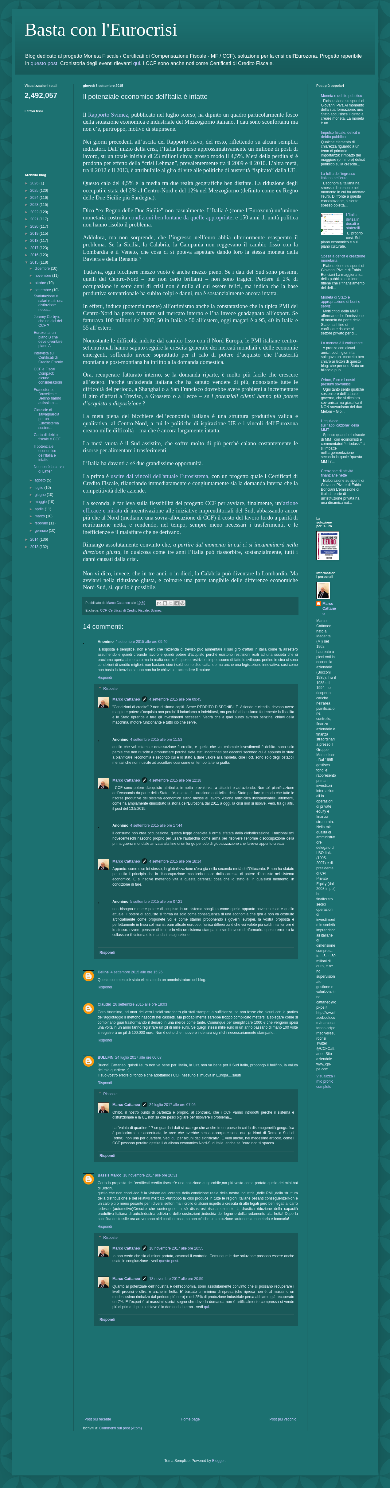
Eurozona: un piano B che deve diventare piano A (48, 339)
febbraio (42, 523)
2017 (35, 248)
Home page (190, 1419)
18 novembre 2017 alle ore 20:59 (176, 1279)
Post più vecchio (283, 1419)
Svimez (155, 610)
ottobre (41, 283)
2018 (35, 240)
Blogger (218, 1461)
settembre (43, 290)
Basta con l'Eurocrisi (101, 29)
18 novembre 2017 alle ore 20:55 (176, 1248)
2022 (35, 212)
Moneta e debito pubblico (341, 96)
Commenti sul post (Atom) (120, 1428)
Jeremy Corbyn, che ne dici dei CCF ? (48, 321)
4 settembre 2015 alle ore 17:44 (156, 825)
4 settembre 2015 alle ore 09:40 (141, 642)
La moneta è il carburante (342, 343)
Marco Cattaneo (126, 699)
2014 (35, 539)
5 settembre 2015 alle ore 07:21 (156, 901)
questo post (44, 63)
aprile (40, 509)
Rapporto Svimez (108, 114)
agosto (41, 480)
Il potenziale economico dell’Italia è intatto (45, 453)
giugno (41, 495)
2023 (35, 205)
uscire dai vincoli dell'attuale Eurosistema (159, 476)
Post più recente (97, 1419)
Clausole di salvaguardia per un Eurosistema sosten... (46, 419)
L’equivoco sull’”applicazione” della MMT (340, 425)
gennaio (42, 530)
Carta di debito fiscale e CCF (47, 437)
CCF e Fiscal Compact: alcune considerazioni (48, 376)
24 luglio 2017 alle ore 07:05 (172, 1105)
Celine (103, 972)
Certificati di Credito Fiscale (128, 610)
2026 (35, 183)
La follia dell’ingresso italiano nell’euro (338, 176)
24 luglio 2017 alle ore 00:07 (138, 1057)
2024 (35, 197)
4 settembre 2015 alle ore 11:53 (156, 739)
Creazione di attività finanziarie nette (337, 473)
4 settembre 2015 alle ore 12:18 (175, 780)
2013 (35, 547)
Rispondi (105, 677)
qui (136, 63)
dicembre (43, 268)
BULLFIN (105, 1057)
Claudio (104, 1004)
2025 (35, 190)
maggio (41, 502)
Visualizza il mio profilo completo (325, 1081)
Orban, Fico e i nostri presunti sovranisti (338, 382)
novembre (43, 275)
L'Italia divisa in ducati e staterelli (353, 221)
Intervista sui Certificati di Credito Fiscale (48, 357)
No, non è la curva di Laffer (49, 469)
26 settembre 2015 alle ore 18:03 (140, 1004)
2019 (35, 233)
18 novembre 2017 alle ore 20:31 (150, 1175)
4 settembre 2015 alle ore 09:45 (175, 699)
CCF (103, 610)
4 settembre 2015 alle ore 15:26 (136, 972)
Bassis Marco (109, 1175)
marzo (40, 516)
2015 (35, 262)
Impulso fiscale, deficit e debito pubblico (340, 134)
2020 (35, 226)
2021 (35, 219)
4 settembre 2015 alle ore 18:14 (175, 861)
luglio (39, 487)
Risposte (110, 688)
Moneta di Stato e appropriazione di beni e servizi (340, 301)
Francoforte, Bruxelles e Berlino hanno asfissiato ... (47, 396)
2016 (35, 255)
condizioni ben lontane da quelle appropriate (180, 217)
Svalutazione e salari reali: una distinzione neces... (48, 302)
